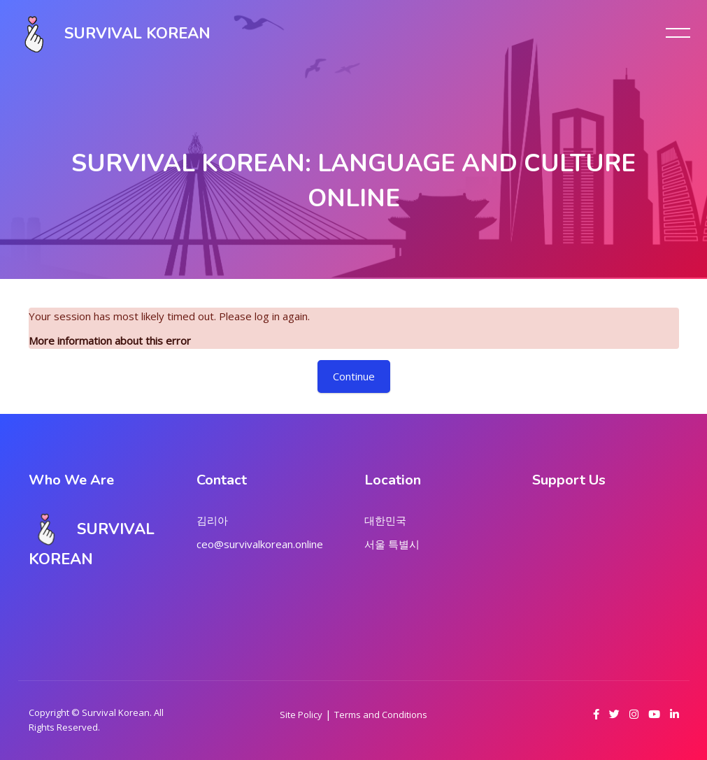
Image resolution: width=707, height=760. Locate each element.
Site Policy (301, 714)
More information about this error (110, 340)
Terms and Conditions (380, 714)
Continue (354, 376)
